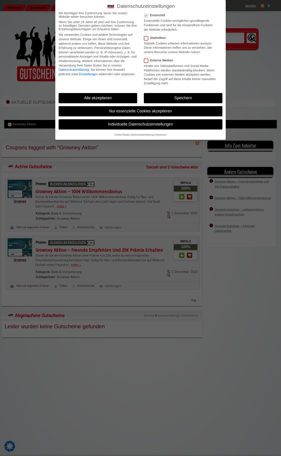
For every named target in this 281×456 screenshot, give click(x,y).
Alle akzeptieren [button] (98, 98)
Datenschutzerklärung (74, 69)
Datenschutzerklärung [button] (142, 134)
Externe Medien (160, 60)
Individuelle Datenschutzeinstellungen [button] (140, 124)
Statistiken (156, 38)
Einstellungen (88, 74)
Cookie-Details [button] (121, 134)
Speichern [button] (183, 98)
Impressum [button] (161, 134)
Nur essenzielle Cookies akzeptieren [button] (140, 111)
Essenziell (156, 15)
